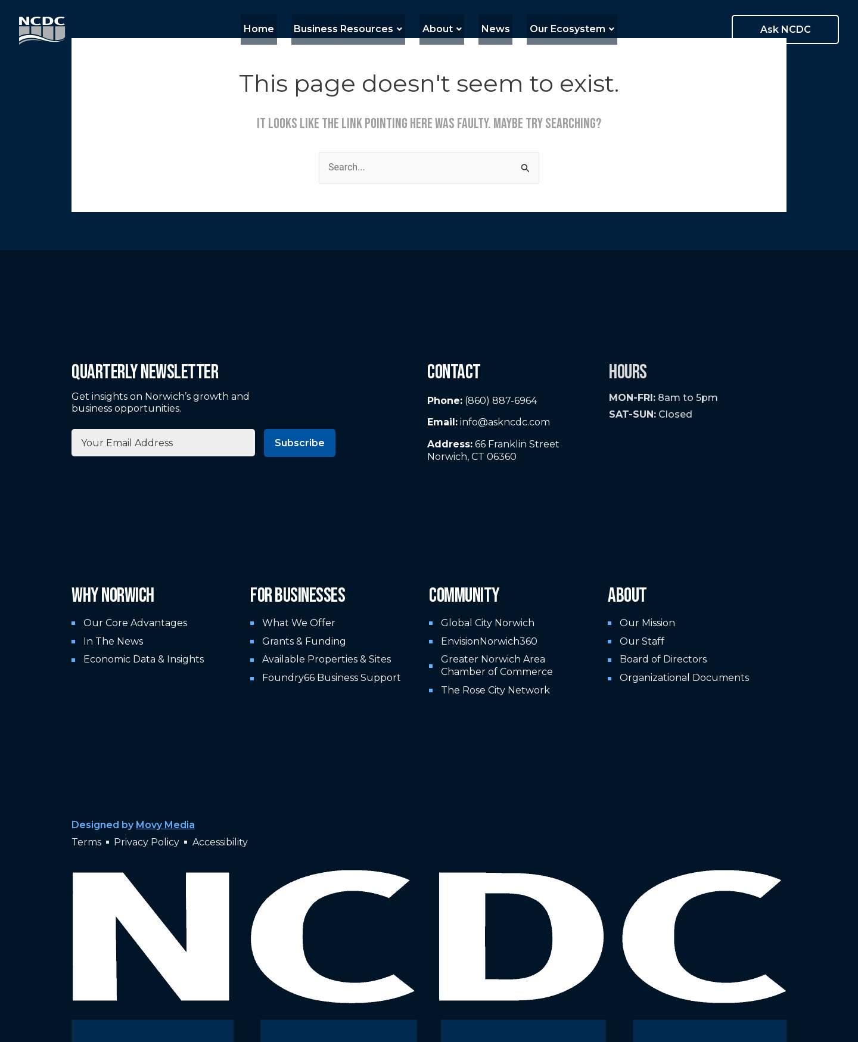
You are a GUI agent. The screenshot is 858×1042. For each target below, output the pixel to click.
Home (270, 29)
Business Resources (354, 29)
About (442, 29)
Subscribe (300, 443)
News (490, 29)
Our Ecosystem (561, 29)
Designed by (133, 825)
